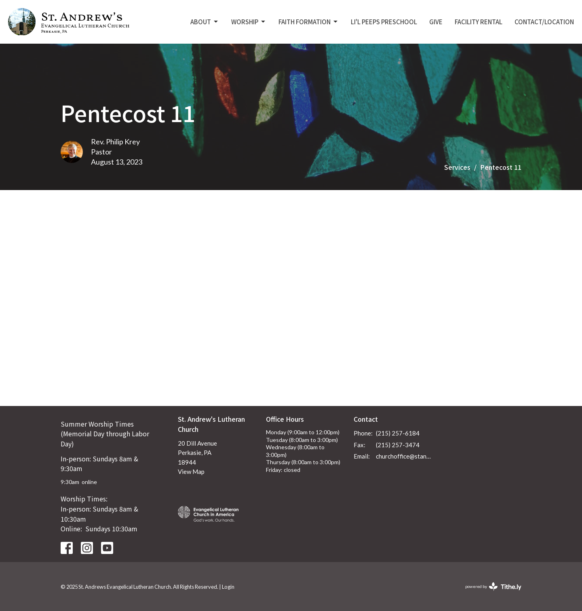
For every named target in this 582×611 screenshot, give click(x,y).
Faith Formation (308, 21)
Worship (248, 21)
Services (457, 167)
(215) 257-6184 (398, 433)
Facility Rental (478, 21)
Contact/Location (544, 21)
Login (228, 587)
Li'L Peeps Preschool (384, 21)
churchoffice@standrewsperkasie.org (405, 456)
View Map (191, 471)
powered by (493, 586)
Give (436, 21)
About (204, 21)
